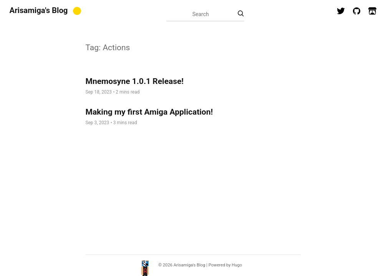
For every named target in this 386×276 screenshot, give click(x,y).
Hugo (237, 265)
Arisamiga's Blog (39, 10)
